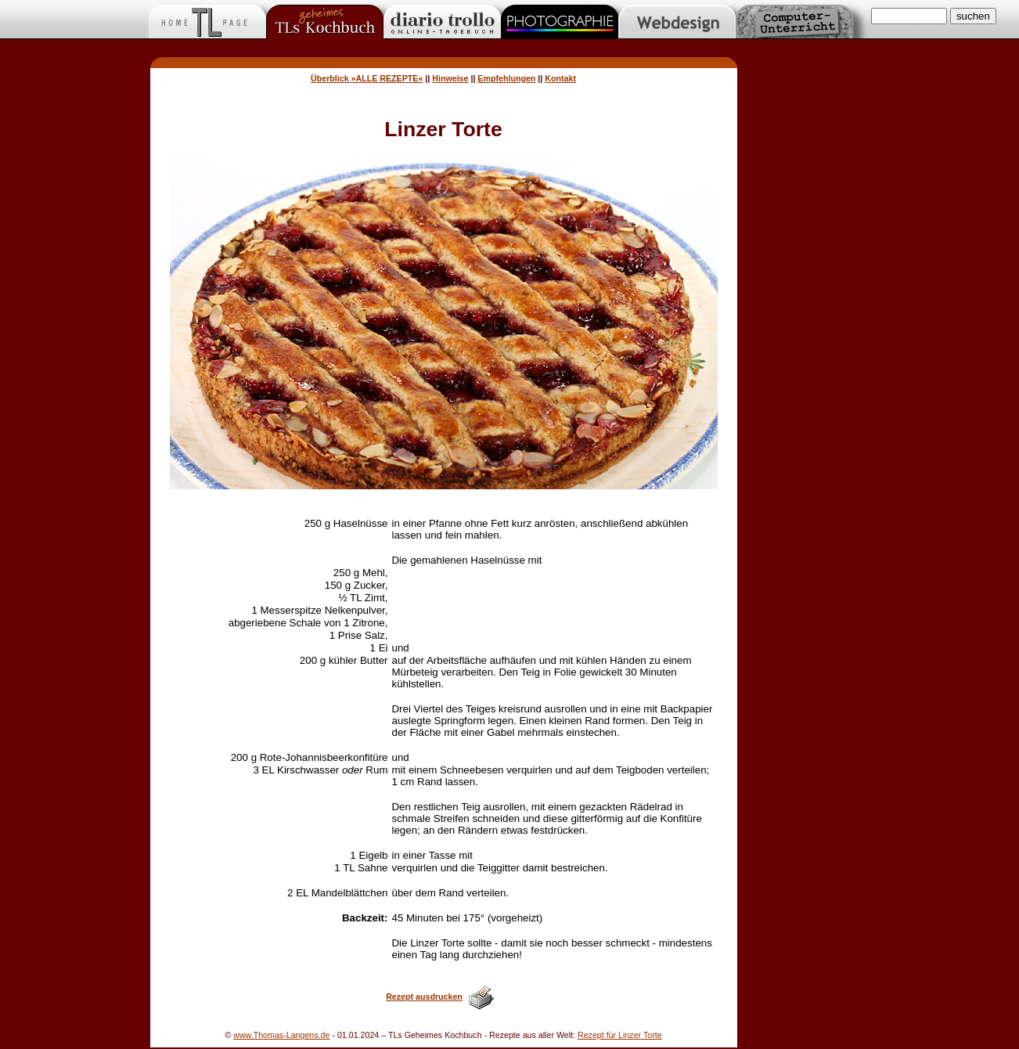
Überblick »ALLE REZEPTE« (367, 78)
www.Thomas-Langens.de (281, 1035)
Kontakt (560, 78)
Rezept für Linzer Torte (620, 1035)
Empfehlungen (506, 78)
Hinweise (450, 78)
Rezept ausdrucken (424, 996)
